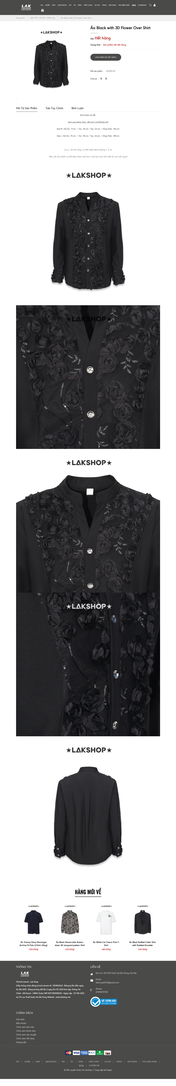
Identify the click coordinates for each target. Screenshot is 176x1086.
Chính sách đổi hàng (25, 1046)
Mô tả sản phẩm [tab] (26, 115)
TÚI (75, 5)
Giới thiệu (20, 1027)
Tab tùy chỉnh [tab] (54, 115)
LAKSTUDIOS (62, 5)
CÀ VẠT (97, 5)
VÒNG (104, 5)
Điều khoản (21, 1030)
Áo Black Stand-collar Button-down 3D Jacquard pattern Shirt (70, 951)
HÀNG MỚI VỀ (88, 898)
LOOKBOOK (142, 5)
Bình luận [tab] (78, 115)
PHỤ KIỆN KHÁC (124, 5)
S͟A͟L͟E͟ (134, 5)
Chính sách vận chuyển (26, 1042)
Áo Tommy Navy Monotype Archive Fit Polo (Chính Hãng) (33, 951)
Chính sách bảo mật (25, 1034)
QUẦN (47, 5)
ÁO (42, 5)
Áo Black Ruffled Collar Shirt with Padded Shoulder (142, 951)
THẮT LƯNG (88, 5)
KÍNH (80, 5)
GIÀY (53, 5)
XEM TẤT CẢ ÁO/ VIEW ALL (42, 18)
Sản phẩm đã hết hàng (105, 57)
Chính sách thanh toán (26, 1038)
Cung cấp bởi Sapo (103, 1077)
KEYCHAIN (112, 5)
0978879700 (102, 999)
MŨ (70, 5)
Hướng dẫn (21, 1050)
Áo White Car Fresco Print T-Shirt (106, 951)
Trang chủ (20, 18)
